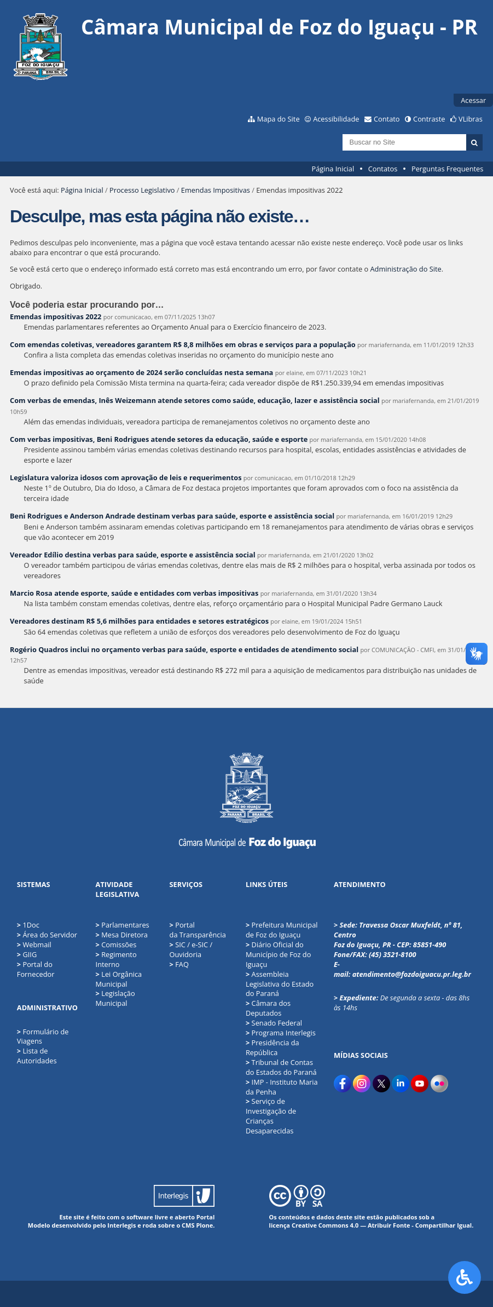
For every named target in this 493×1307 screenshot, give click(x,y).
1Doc (30, 925)
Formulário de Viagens (43, 1036)
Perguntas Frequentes (447, 169)
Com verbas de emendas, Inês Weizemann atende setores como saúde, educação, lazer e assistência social (195, 400)
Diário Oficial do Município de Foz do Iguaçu (278, 954)
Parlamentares (122, 925)
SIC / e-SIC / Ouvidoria (191, 949)
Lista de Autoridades (37, 1056)
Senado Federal (274, 1023)
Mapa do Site (278, 119)
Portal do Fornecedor (36, 969)
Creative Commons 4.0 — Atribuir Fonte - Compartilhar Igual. (383, 1225)
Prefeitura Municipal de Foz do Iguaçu (282, 930)
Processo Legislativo (142, 190)
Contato (387, 119)
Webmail (36, 944)
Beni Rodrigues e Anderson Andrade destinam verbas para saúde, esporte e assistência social (172, 516)
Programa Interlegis (281, 1033)
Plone (204, 1225)
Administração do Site (406, 269)
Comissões (116, 944)
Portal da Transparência (198, 930)
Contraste (429, 119)
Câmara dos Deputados (268, 1008)
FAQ (179, 964)
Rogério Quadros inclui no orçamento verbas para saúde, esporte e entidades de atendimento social (184, 649)
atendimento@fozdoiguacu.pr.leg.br (411, 974)
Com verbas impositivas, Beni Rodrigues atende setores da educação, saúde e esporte (159, 439)
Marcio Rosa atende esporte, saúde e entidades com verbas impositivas (134, 593)
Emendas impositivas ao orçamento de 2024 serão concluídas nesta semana (141, 372)
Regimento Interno (116, 959)
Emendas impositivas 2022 (55, 316)
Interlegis (121, 1225)
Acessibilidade (336, 119)
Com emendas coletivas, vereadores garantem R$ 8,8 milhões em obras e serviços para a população (183, 344)
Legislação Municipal (115, 998)
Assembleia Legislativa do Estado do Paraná (280, 984)
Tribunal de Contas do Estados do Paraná (281, 1067)
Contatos (383, 169)
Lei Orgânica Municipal (119, 979)
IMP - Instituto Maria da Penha (282, 1087)
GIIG (29, 954)
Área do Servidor (49, 935)
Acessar (473, 100)
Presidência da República (272, 1047)
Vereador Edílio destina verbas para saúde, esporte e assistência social (133, 555)
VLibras (471, 119)
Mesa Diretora (122, 935)
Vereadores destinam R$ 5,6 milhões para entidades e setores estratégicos (139, 621)
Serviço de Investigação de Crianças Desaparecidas (271, 1116)
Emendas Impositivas (215, 190)
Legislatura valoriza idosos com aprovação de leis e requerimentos (125, 477)
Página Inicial (333, 169)
